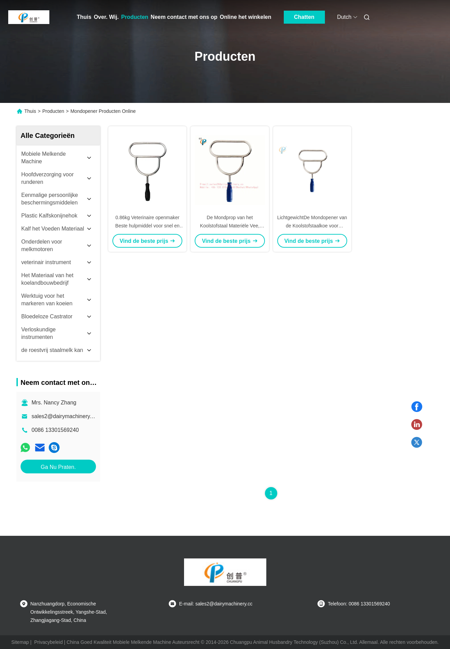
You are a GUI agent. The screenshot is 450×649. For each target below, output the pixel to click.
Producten (134, 17)
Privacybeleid (48, 642)
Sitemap (20, 642)
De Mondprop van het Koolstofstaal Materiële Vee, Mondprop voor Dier (230, 226)
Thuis (84, 17)
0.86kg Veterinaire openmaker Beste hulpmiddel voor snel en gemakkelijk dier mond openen (147, 226)
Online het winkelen (245, 17)
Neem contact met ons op (184, 17)
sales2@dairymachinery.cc (64, 416)
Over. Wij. (106, 17)
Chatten (304, 17)
